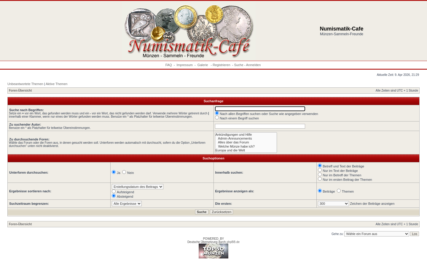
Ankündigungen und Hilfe (246, 135)
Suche (238, 65)
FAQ (168, 65)
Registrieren (221, 65)
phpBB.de (233, 242)
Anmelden (253, 65)
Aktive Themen (56, 84)
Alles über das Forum (246, 142)
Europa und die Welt (246, 150)
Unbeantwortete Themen (25, 84)
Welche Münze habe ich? (246, 146)
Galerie (203, 65)
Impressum (185, 65)
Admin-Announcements (246, 138)
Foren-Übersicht (20, 90)
